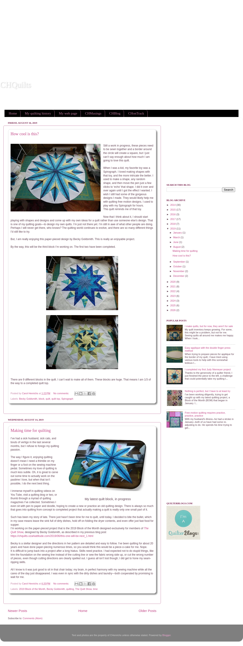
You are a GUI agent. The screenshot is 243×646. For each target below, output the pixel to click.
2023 (173, 296)
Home (13, 113)
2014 (173, 205)
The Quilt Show (83, 589)
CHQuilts (15, 84)
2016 (173, 214)
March (177, 237)
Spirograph (67, 398)
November (179, 271)
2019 (173, 228)
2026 (173, 310)
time (95, 589)
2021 (173, 286)
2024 (173, 300)
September (179, 261)
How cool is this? (25, 134)
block (41, 398)
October (177, 266)
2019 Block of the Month (32, 589)
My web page (68, 113)
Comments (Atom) (33, 618)
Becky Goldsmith (28, 398)
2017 (173, 219)
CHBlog (114, 113)
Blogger (166, 635)
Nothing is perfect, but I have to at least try (207, 391)
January (177, 232)
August (177, 246)
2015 (173, 209)
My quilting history (38, 113)
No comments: (61, 393)
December (179, 276)
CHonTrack (136, 113)
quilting (70, 589)
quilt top (56, 398)
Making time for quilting (31, 430)
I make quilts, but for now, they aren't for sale (209, 326)
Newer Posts (17, 611)
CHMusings (93, 113)
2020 (173, 281)
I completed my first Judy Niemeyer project (208, 369)
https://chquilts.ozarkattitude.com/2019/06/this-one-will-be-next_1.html (52, 536)
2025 (173, 305)
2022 (173, 291)
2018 (173, 223)
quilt (48, 398)
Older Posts (147, 611)
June (176, 242)
